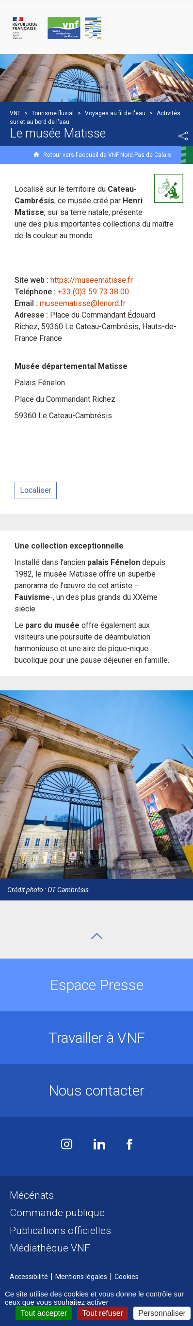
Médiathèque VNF (50, 1248)
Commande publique (57, 1213)
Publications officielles (60, 1230)
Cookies (126, 1276)
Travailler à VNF (96, 1037)
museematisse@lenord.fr (83, 303)
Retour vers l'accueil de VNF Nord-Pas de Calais (107, 155)
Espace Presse (97, 984)
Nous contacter (96, 1090)
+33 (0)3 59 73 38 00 (93, 291)
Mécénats (32, 1195)
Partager (183, 136)
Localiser (35, 490)
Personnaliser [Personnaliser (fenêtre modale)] (162, 1313)
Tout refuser (102, 1313)
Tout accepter (43, 1313)
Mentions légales (81, 1276)
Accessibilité (29, 1276)
